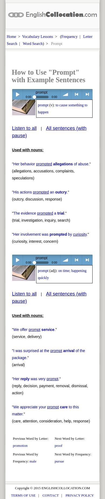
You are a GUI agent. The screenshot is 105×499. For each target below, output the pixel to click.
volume (65, 94)
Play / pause (17, 94)
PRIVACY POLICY (80, 495)
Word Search (33, 43)
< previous (76, 94)
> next (87, 94)
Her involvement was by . (50, 234)
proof (58, 446)
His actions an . (40, 192)
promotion (20, 446)
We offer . (34, 329)
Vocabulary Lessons (37, 36)
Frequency (69, 36)
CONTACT (50, 495)
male (33, 461)
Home (11, 36)
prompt (43, 105)
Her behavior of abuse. (51, 164)
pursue (59, 461)
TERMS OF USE (23, 495)
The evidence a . (39, 213)
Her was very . (36, 379)
